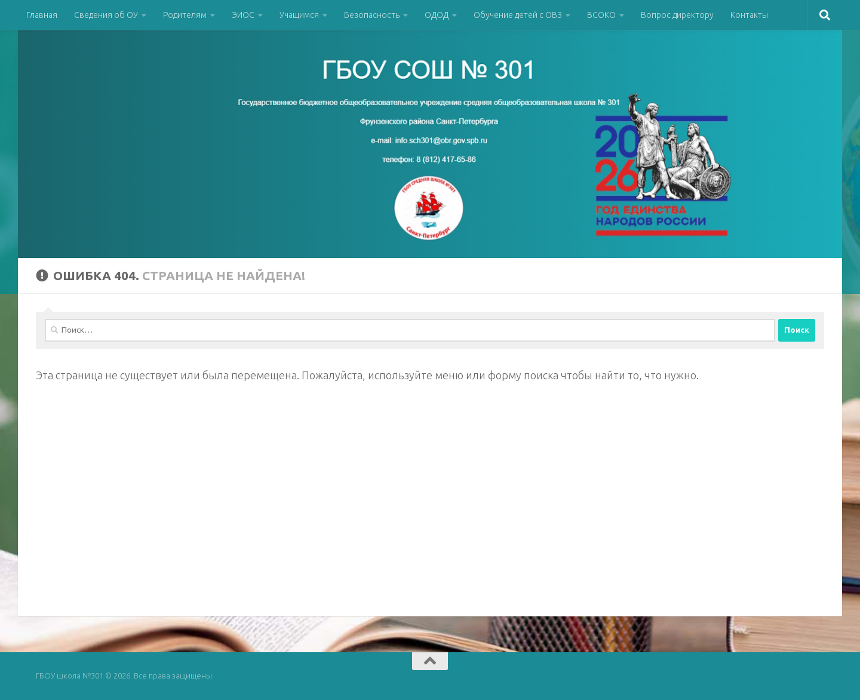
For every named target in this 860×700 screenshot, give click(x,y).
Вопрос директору (677, 15)
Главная (41, 15)
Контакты (749, 15)
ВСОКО (601, 15)
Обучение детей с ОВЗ (518, 15)
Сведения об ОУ (106, 15)
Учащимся (299, 15)
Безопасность (372, 15)
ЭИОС (243, 15)
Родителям (185, 15)
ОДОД (437, 15)
